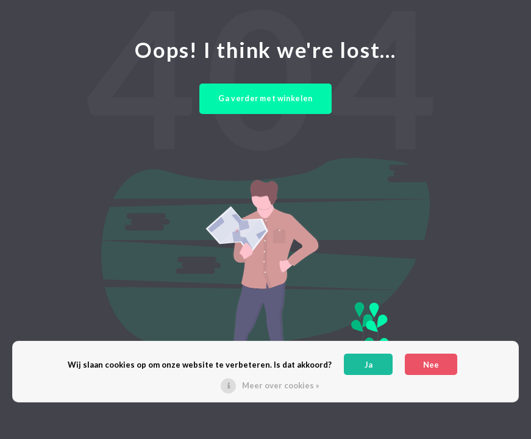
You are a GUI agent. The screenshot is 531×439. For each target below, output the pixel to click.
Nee (431, 364)
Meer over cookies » (280, 385)
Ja (368, 364)
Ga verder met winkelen (265, 98)
